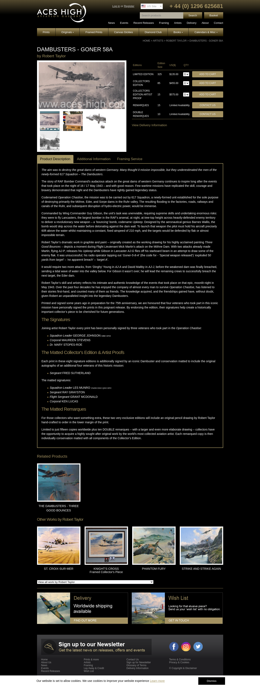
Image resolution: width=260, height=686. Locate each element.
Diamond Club (153, 32)
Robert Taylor (176, 40)
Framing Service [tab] (129, 159)
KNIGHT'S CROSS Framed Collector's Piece (106, 570)
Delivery (191, 22)
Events (124, 22)
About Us (46, 662)
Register (129, 6)
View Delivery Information (149, 125)
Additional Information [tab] (93, 159)
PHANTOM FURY (154, 568)
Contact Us (208, 105)
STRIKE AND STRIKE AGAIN (201, 568)
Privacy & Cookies (179, 662)
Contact (218, 22)
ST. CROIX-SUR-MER (58, 568)
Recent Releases (143, 22)
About (205, 22)
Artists (178, 22)
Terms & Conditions (180, 659)
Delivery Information (137, 668)
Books (178, 32)
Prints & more (91, 659)
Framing (164, 22)
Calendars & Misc (205, 32)
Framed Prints (93, 32)
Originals (67, 32)
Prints (46, 32)
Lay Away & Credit (94, 668)
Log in (116, 6)
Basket (213, 15)
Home (146, 40)
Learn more (157, 680)
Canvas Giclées (123, 32)
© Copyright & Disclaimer (183, 668)
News (111, 22)
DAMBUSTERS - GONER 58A (206, 40)
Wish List (89, 671)
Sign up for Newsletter (138, 662)
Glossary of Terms (136, 665)
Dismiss (212, 680)
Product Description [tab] (55, 159)
